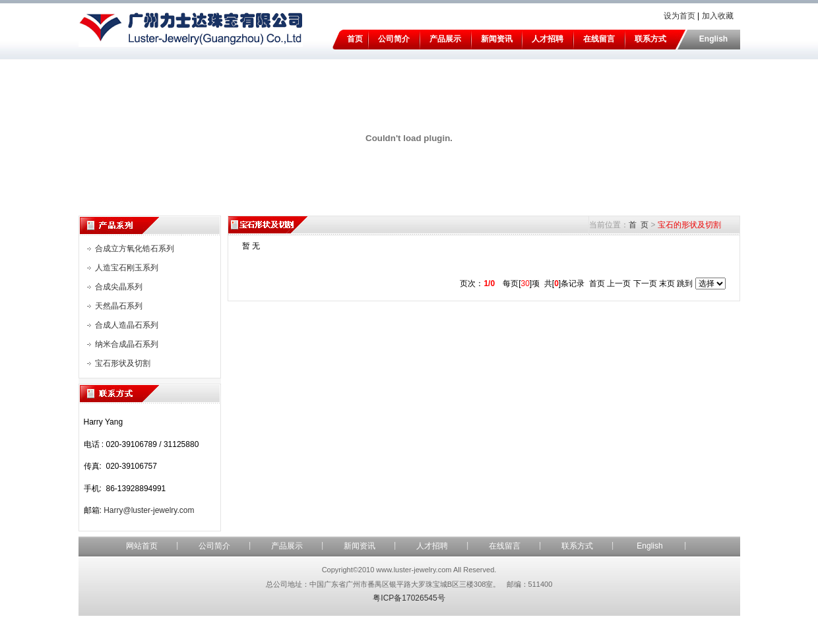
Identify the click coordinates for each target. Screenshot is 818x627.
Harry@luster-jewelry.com (149, 510)
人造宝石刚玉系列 (126, 267)
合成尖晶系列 (118, 286)
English (713, 39)
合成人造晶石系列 (126, 325)
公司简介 (394, 39)
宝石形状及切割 (122, 363)
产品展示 (445, 39)
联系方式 (650, 39)
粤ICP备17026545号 (409, 598)
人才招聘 (547, 39)
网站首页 (142, 546)
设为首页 (679, 15)
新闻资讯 (497, 39)
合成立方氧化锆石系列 (134, 248)
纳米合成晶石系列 (126, 344)
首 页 (639, 224)
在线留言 (599, 39)
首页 (355, 39)
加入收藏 (718, 15)
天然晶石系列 (118, 306)
